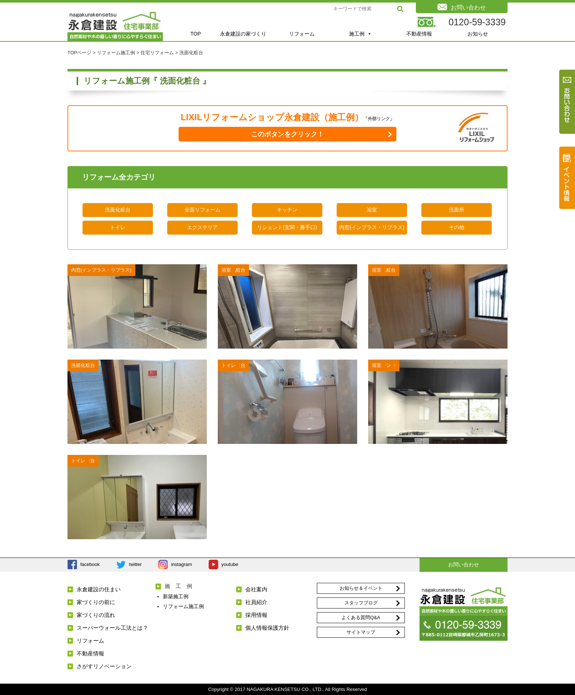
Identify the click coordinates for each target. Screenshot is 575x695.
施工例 (360, 34)
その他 (456, 227)
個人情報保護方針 (267, 628)
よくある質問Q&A (360, 617)
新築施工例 (175, 596)
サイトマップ (361, 632)
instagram (181, 564)
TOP (195, 34)
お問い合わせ (463, 564)
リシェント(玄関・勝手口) (287, 227)
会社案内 (256, 589)
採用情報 (256, 615)
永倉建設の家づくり (243, 34)
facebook (90, 564)
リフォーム (302, 34)
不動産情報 (419, 34)
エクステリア (202, 227)
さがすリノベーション (104, 666)
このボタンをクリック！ (287, 134)
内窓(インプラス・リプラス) (371, 227)
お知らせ (478, 34)
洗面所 (456, 210)
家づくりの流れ (96, 615)
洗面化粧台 (118, 210)
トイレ (117, 227)
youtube (229, 564)
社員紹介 (256, 602)
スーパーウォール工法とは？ (112, 628)
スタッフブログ (361, 603)
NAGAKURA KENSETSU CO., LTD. (285, 689)
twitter (135, 564)
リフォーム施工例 (183, 606)
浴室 (372, 210)
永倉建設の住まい (99, 589)
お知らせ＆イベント (361, 588)
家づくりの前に (96, 602)
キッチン (287, 210)
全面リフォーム (202, 210)
